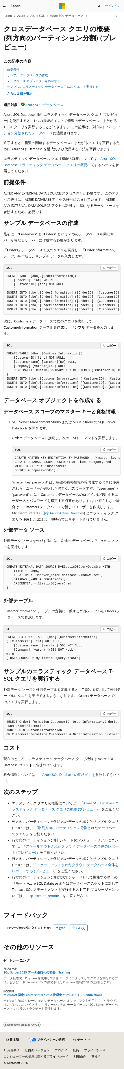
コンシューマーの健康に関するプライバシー (34, 1056)
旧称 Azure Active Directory (63, 513)
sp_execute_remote (44, 895)
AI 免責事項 (12, 1050)
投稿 (76, 1050)
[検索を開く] (98, 6)
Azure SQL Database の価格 (63, 774)
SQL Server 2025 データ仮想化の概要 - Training (37, 972)
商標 (94, 1056)
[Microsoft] (62, 6)
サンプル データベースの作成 (27, 75)
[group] (62, 293)
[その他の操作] (116, 15)
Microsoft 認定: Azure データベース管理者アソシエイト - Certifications (53, 995)
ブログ (59, 1050)
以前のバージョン (37, 1050)
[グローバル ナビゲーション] (4, 6)
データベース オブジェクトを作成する (33, 81)
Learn (8, 15)
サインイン (112, 6)
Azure (21, 15)
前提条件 (13, 69)
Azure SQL (37, 15)
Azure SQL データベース (67, 15)
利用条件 (80, 1056)
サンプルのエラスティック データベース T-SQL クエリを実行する (52, 86)
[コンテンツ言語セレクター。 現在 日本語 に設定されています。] (13, 1039)
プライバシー (93, 1050)
